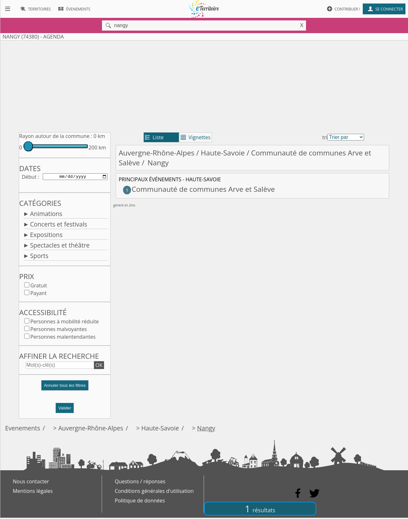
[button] (64, 389)
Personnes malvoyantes (58, 330)
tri (324, 137)
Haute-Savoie (223, 153)
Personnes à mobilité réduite (64, 322)
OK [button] (98, 366)
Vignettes (195, 137)
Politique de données (140, 501)
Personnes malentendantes (63, 338)
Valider (64, 409)
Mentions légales (33, 492)
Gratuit (38, 286)
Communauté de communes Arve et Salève (199, 189)
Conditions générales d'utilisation (154, 492)
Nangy (206, 429)
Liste (154, 137)
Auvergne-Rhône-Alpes (156, 153)
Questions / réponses (140, 482)
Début (29, 177)
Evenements (22, 429)
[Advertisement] (204, 85)
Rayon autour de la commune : (55, 136)
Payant (38, 294)
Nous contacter (31, 482)
